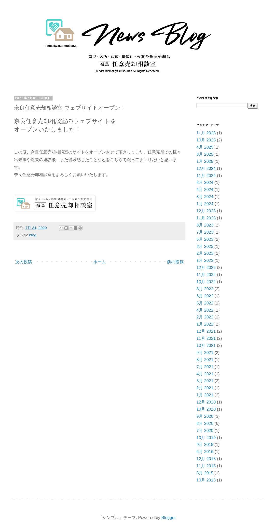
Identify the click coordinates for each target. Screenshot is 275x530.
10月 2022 (206, 281)
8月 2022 (204, 289)
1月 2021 (204, 395)
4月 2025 (204, 147)
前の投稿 (175, 262)
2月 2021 (204, 388)
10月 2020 (206, 409)
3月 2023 (204, 246)
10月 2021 (206, 345)
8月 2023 (204, 225)
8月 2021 (204, 359)
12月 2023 (206, 211)
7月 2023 (204, 232)
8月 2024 (204, 182)
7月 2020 (204, 430)
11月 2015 (206, 466)
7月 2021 (204, 367)
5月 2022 (204, 303)
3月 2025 (204, 154)
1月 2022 (204, 324)
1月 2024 (204, 204)
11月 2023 (206, 218)
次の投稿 (23, 262)
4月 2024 (204, 189)
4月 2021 (204, 374)
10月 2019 (206, 437)
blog (32, 235)
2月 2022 (204, 317)
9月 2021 (204, 352)
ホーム (99, 262)
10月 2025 (206, 140)
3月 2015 (204, 473)
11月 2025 (206, 133)
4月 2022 (204, 310)
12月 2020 (206, 402)
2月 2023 (204, 253)
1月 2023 (204, 260)
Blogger (168, 517)
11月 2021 (206, 338)
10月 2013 (206, 480)
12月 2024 (206, 168)
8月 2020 (204, 423)
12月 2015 (206, 458)
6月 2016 (204, 451)
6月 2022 (204, 296)
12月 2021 (206, 331)
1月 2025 (204, 161)
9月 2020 (204, 416)
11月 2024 (206, 175)
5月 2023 (204, 239)
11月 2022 (206, 274)
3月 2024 (204, 196)
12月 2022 (206, 267)
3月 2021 (204, 381)
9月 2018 (204, 444)
